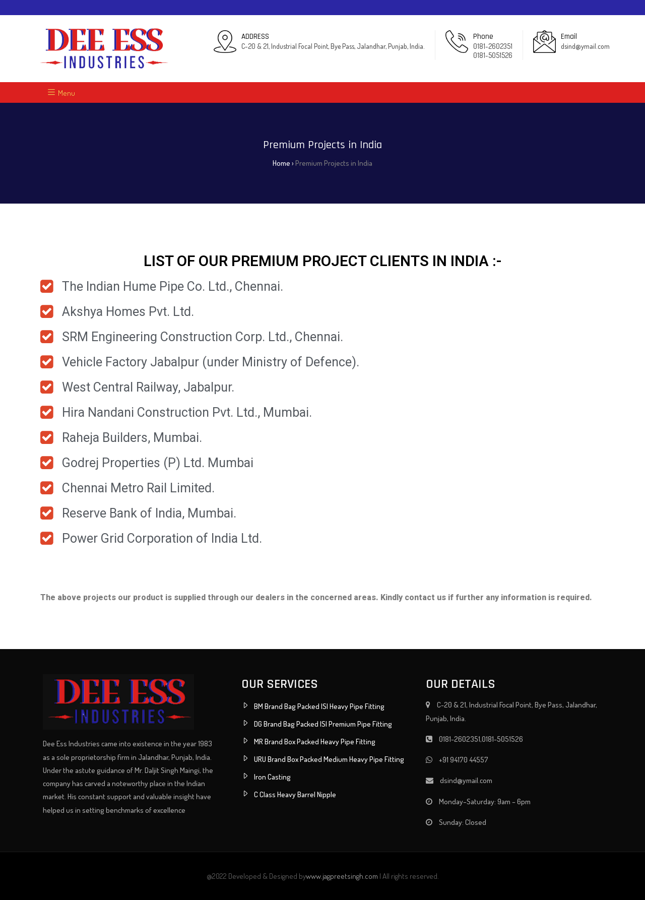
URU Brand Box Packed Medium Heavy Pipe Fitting (329, 759)
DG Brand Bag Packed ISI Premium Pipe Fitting (323, 724)
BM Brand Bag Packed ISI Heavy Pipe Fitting (319, 706)
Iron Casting (272, 777)
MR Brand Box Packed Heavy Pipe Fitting (314, 741)
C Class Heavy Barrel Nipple (295, 794)
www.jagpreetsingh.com (342, 876)
